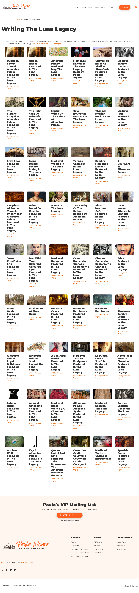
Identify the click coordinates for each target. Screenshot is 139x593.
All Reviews (98, 542)
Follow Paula (121, 549)
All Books (97, 546)
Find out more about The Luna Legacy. (47, 44)
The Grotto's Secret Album (80, 549)
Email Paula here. (27, 562)
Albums (73, 542)
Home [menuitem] (76, 7)
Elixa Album (75, 546)
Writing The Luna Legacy (13, 87)
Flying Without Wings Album (81, 556)
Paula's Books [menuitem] (101, 9)
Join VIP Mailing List (69, 515)
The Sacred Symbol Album (80, 553)
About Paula (121, 542)
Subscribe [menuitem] (124, 7)
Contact (135, 586)
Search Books (98, 549)
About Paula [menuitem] (87, 9)
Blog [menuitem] (112, 9)
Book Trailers (98, 553)
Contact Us (121, 546)
